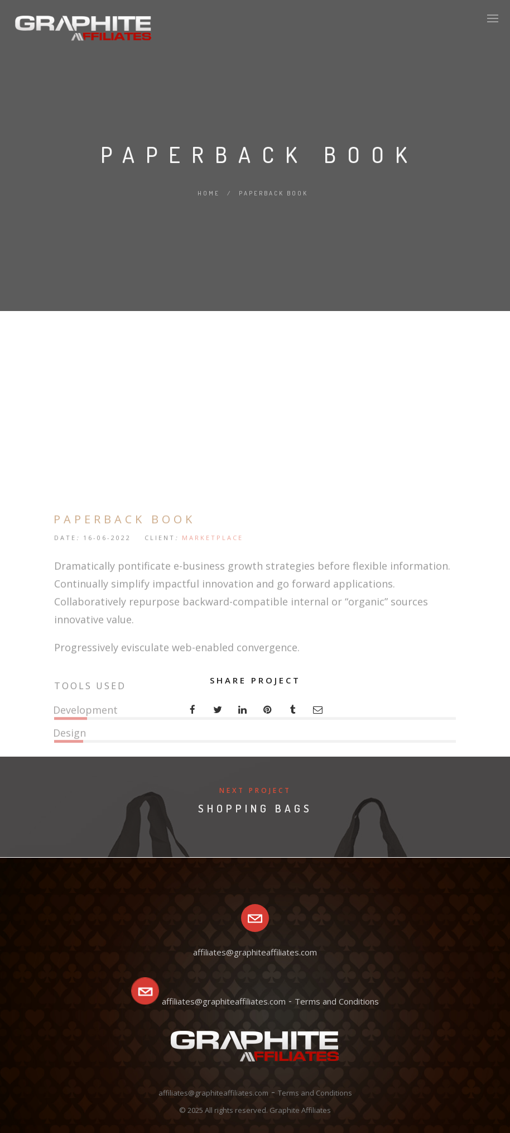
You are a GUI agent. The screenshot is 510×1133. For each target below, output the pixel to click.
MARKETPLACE (212, 636)
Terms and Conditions (337, 1001)
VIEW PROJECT (105, 873)
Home (209, 193)
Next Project (255, 790)
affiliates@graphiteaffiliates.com (224, 1001)
